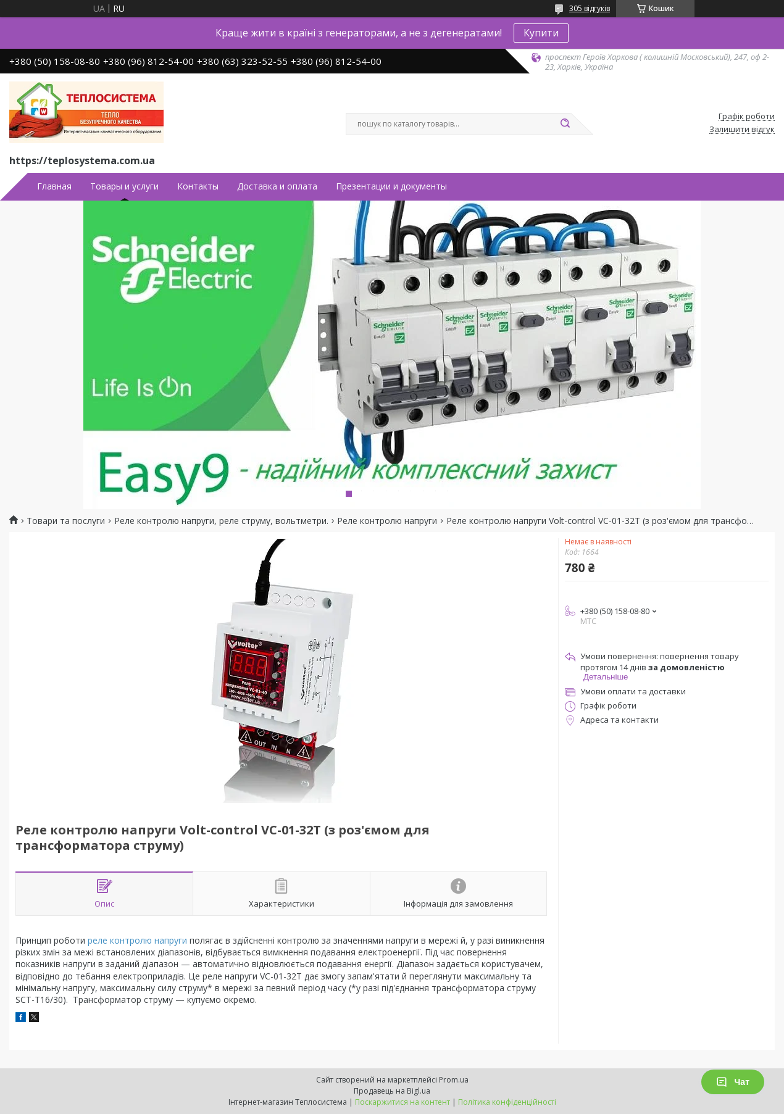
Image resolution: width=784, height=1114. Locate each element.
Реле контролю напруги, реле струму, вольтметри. (221, 520)
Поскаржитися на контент (402, 1102)
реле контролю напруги (137, 940)
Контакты (198, 186)
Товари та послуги (66, 520)
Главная (54, 186)
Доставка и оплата (277, 186)
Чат (732, 1081)
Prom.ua (454, 1080)
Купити (541, 32)
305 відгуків (589, 8)
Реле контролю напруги (387, 520)
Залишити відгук (742, 129)
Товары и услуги (124, 186)
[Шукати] (565, 124)
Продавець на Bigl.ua (392, 1091)
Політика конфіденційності (507, 1102)
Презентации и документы (391, 186)
